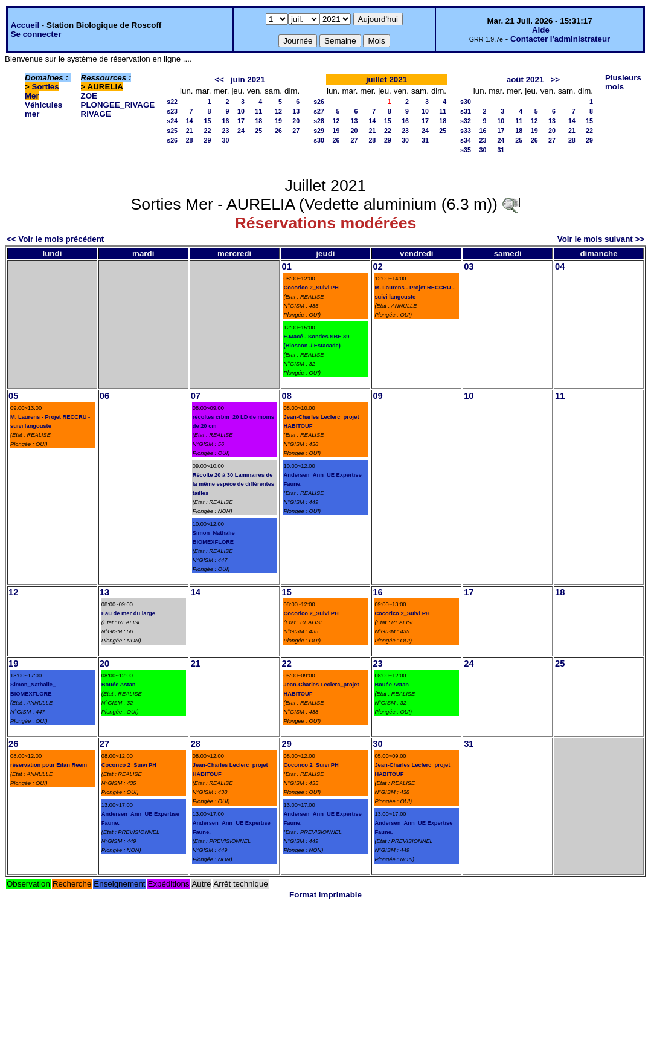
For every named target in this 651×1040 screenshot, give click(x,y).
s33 (465, 130)
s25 (172, 130)
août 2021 (525, 79)
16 (225, 120)
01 (287, 266)
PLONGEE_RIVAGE (118, 104)
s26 (172, 140)
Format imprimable (325, 894)
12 (278, 111)
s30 (318, 140)
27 (296, 130)
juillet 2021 (386, 79)
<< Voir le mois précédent (55, 239)
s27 (318, 111)
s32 (465, 120)
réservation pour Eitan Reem (48, 765)
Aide (541, 29)
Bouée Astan (118, 685)
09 (377, 396)
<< (219, 79)
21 (189, 130)
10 (241, 111)
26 (278, 130)
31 (425, 140)
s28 (318, 120)
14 (189, 120)
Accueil (25, 25)
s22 (172, 101)
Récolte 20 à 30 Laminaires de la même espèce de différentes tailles (233, 484)
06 (104, 396)
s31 (465, 111)
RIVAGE (96, 113)
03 (468, 266)
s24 (172, 120)
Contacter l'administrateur (560, 39)
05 (13, 396)
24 (241, 130)
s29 (318, 130)
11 (258, 111)
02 (377, 266)
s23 (172, 111)
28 (189, 140)
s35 (465, 149)
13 (296, 111)
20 (296, 120)
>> (555, 79)
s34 (465, 140)
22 (207, 130)
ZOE (89, 95)
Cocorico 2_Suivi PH (311, 288)
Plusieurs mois (623, 82)
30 (225, 140)
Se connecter (36, 34)
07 (195, 396)
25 (258, 130)
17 (241, 120)
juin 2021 (248, 79)
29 (207, 140)
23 (225, 130)
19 (278, 120)
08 (287, 396)
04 (560, 266)
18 (258, 120)
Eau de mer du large (128, 613)
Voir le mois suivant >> (600, 239)
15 (207, 120)
